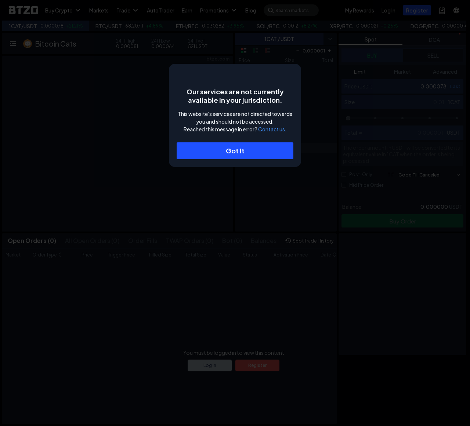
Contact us (271, 129)
